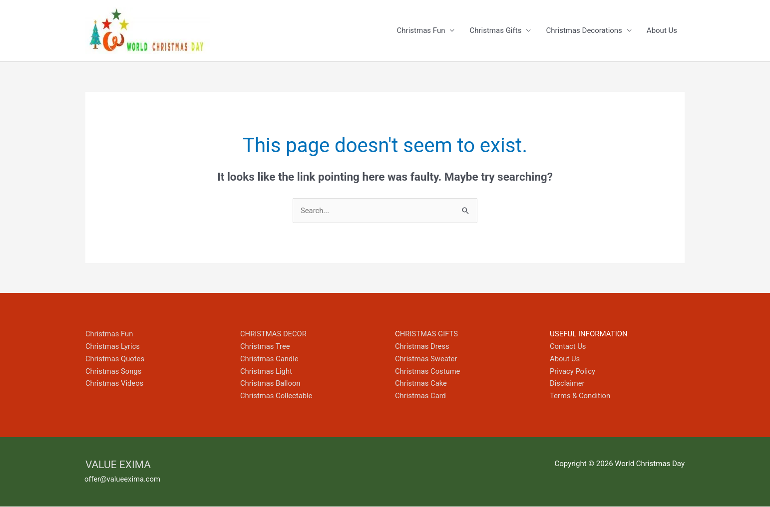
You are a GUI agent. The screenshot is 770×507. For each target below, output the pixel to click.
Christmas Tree (265, 346)
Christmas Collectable (277, 396)
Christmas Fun (421, 30)
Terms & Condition (580, 396)
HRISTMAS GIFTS (429, 334)
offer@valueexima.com (122, 479)
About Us (662, 30)
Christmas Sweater (426, 359)
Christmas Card (421, 396)
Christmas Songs (113, 371)
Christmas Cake (421, 383)
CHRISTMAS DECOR (274, 334)
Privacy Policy (573, 371)
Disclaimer (567, 383)
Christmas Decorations (584, 30)
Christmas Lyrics (113, 346)
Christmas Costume (428, 371)
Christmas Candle (269, 359)
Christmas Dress (422, 346)
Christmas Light (266, 371)
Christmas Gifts (495, 30)
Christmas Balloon (270, 383)
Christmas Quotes (115, 359)
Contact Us (568, 346)
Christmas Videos (114, 383)
